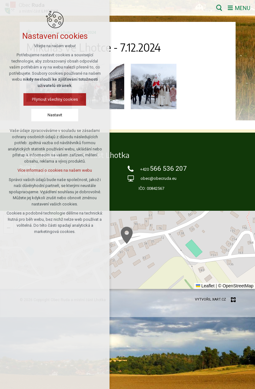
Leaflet (205, 285)
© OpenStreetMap (235, 285)
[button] (127, 235)
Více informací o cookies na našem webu (55, 170)
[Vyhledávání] (219, 8)
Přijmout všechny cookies (55, 99)
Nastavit (55, 115)
